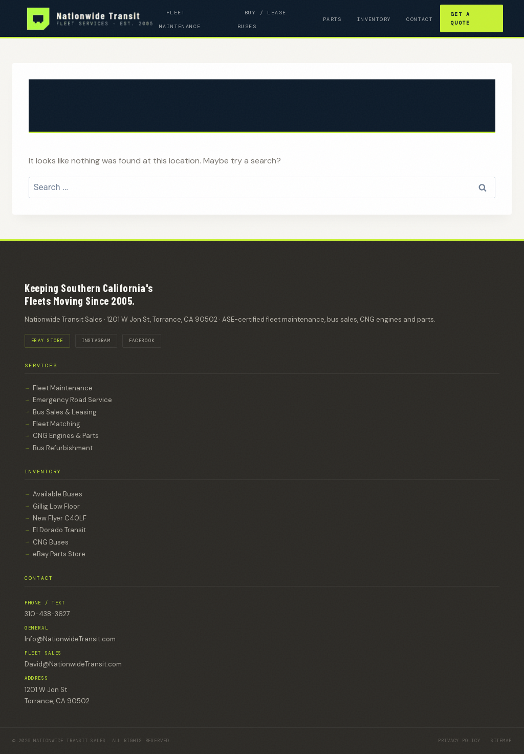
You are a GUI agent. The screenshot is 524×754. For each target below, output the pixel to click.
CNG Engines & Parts (66, 435)
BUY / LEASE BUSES (261, 19)
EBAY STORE (47, 341)
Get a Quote (460, 18)
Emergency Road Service (72, 399)
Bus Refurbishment (63, 448)
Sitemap (501, 741)
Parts (332, 19)
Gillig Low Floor (56, 506)
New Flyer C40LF (59, 518)
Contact (419, 19)
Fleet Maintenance (63, 388)
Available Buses (57, 494)
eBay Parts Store (59, 554)
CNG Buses (51, 542)
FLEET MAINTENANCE (180, 19)
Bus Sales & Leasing (65, 412)
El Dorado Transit (59, 530)
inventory (374, 19)
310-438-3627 (47, 614)
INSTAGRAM (96, 341)
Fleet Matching (56, 424)
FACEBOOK (142, 341)
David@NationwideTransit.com (73, 664)
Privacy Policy (459, 741)
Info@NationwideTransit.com (70, 639)
